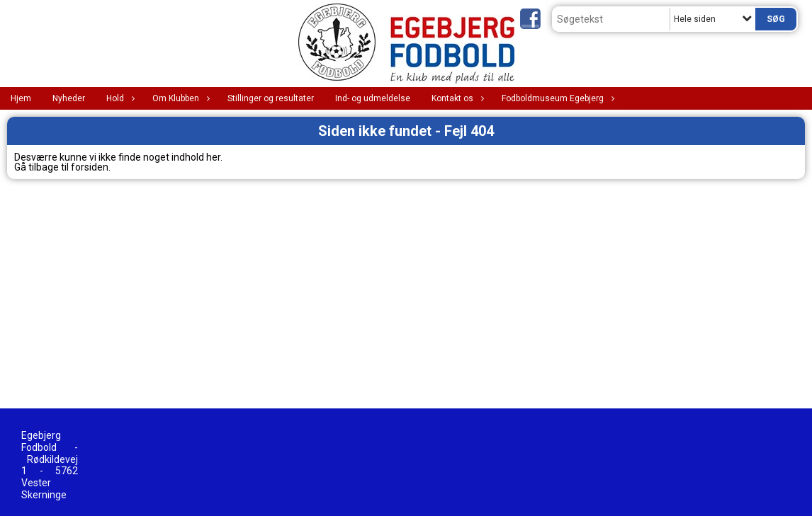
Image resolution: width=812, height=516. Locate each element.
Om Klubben (179, 98)
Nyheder (68, 98)
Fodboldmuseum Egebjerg (556, 98)
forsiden (89, 167)
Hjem (21, 98)
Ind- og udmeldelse (372, 98)
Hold (118, 98)
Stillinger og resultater (270, 98)
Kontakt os (456, 98)
